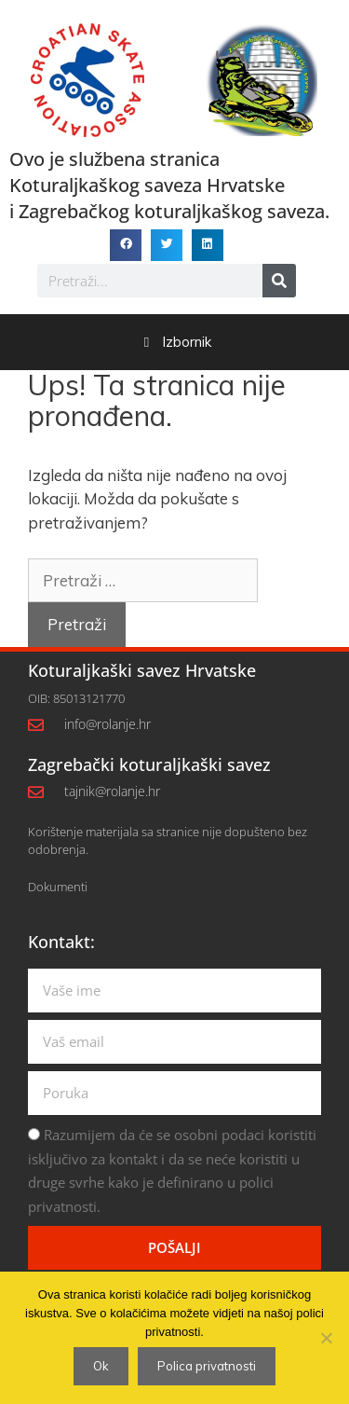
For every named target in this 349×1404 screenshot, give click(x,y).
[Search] (279, 280)
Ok (101, 1365)
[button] (125, 245)
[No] (325, 1337)
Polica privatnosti (206, 1365)
